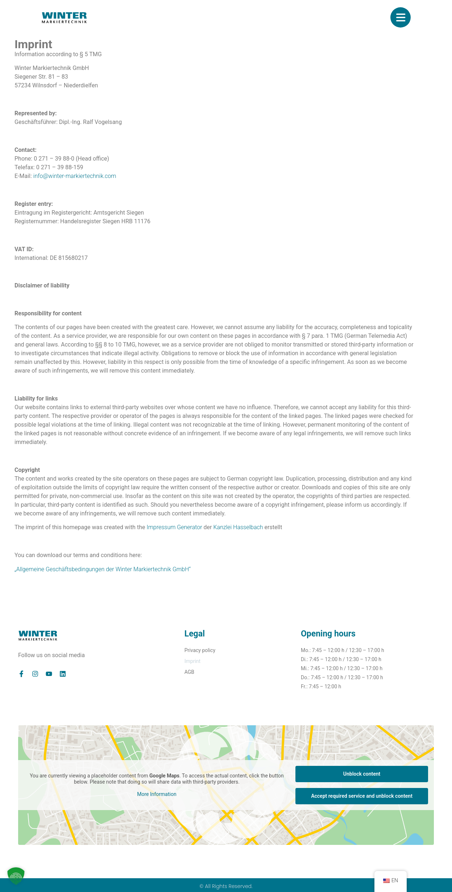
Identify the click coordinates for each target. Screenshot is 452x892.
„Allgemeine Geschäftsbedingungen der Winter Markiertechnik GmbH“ (102, 569)
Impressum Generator (174, 527)
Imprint (192, 661)
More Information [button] (156, 794)
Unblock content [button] (361, 774)
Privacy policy (199, 650)
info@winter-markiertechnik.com (74, 176)
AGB (189, 672)
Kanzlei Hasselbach (238, 527)
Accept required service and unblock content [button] (361, 796)
